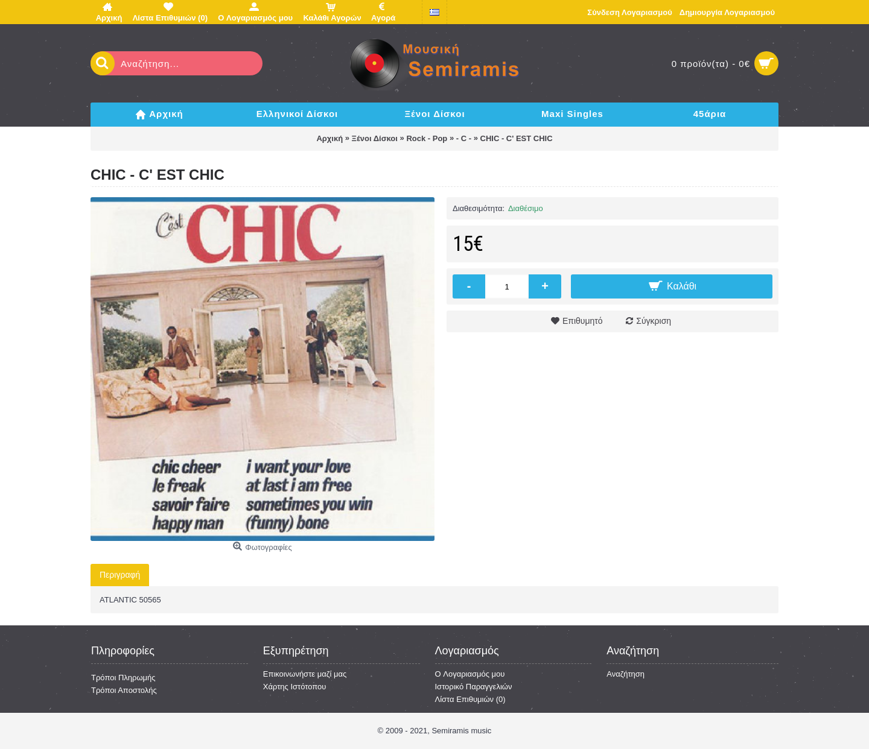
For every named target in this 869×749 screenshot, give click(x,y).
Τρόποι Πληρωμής (123, 677)
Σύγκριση (653, 321)
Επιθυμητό (582, 321)
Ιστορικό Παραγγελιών (473, 686)
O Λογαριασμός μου (470, 673)
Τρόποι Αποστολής (124, 690)
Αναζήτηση (625, 673)
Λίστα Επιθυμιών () (470, 699)
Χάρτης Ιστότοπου (294, 686)
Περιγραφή (120, 575)
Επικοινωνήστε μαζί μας (304, 673)
